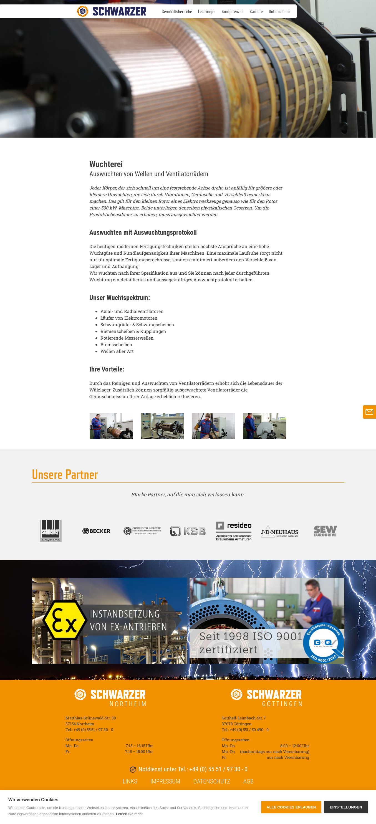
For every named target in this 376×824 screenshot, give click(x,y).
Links (130, 781)
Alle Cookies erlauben (291, 807)
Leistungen (207, 11)
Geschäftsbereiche (177, 11)
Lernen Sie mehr (129, 814)
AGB (248, 781)
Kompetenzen (232, 11)
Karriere (256, 11)
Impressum (165, 781)
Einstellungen (346, 807)
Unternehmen (279, 11)
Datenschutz (211, 781)
